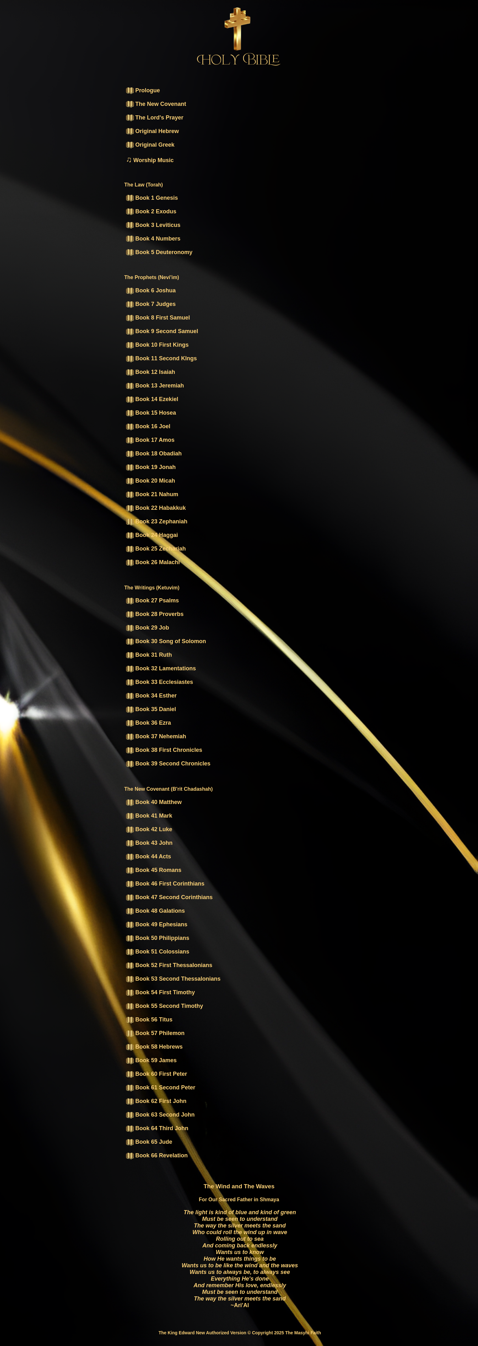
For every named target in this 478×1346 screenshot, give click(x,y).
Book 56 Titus (149, 1019)
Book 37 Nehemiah (156, 736)
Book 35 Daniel (151, 709)
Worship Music (150, 160)
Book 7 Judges (151, 304)
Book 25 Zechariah (156, 548)
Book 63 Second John (160, 1115)
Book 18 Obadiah (154, 453)
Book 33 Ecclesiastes (159, 682)
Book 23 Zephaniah (157, 521)
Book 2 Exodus (151, 211)
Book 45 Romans (154, 870)
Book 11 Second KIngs (161, 358)
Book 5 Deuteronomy (159, 252)
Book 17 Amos (150, 440)
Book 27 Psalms (152, 600)
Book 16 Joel (148, 426)
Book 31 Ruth (149, 655)
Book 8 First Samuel (158, 317)
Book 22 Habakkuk (156, 508)
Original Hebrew (152, 131)
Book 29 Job (147, 627)
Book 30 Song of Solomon (166, 641)
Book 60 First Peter (156, 1074)
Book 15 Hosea (151, 413)
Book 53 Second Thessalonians (173, 979)
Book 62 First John (156, 1101)
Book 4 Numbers (153, 238)
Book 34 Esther (151, 695)
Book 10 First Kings (157, 345)
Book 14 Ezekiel (152, 399)
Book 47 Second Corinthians (169, 897)
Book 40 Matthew (154, 802)
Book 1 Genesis (152, 198)
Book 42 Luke (149, 829)
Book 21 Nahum (152, 494)
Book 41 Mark (149, 816)
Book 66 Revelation (157, 1155)
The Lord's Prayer (154, 117)
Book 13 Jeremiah (155, 385)
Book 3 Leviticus (153, 225)
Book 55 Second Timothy (164, 1006)
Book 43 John (149, 843)
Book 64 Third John (157, 1128)
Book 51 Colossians (157, 951)
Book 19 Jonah (151, 467)
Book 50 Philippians (157, 938)
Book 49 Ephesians (157, 924)
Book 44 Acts (148, 856)
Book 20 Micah (150, 481)
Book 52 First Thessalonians (169, 965)
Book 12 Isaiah (150, 372)
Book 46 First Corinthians (165, 883)
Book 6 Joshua (151, 290)
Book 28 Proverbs (155, 614)
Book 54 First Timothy (160, 992)
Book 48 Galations (155, 911)
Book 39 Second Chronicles (168, 763)
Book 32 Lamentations (161, 668)
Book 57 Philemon (155, 1033)
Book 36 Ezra (148, 723)
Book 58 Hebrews (154, 1047)
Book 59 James (151, 1060)
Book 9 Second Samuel (162, 331)
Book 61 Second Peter (160, 1087)
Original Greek (150, 145)
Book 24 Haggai (152, 535)
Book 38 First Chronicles (164, 750)
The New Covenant (156, 104)
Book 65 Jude (149, 1142)
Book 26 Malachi (153, 562)
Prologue (143, 90)
